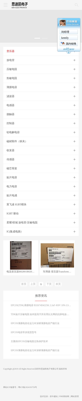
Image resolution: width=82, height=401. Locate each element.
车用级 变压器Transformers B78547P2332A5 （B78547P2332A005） (59, 271)
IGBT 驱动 (13, 213)
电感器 (10, 105)
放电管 (10, 60)
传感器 (10, 159)
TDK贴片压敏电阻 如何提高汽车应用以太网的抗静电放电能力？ (41, 314)
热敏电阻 (12, 78)
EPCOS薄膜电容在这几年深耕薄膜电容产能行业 (35, 323)
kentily (65, 37)
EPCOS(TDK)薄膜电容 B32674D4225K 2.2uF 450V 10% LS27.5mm (41, 305)
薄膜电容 (12, 87)
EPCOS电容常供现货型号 (23, 332)
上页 (33, 284)
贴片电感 (12, 195)
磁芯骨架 (12, 168)
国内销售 (71, 43)
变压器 (10, 51)
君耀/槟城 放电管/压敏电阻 (22, 222)
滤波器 (10, 96)
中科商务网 (64, 396)
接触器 (10, 114)
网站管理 (75, 396)
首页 (23, 284)
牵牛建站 (54, 396)
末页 (58, 284)
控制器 (10, 123)
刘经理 (65, 32)
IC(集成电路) (14, 231)
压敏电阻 (12, 69)
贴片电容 (12, 177)
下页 (49, 284)
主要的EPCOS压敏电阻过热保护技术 (29, 341)
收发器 (10, 150)
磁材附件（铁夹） (17, 141)
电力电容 (12, 186)
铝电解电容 (13, 132)
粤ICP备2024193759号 (27, 387)
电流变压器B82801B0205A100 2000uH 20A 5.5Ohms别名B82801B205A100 (22, 271)
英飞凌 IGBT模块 (16, 204)
